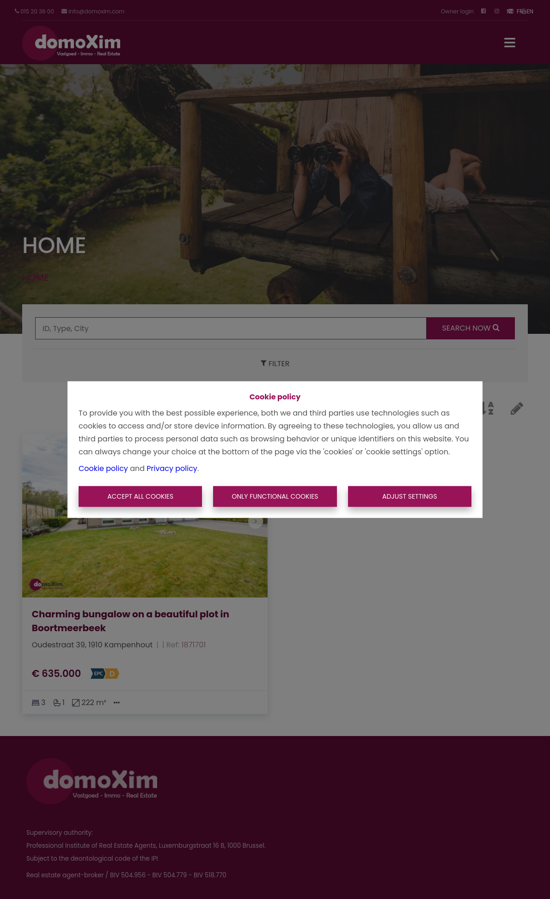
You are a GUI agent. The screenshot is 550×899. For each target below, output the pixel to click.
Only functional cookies (275, 496)
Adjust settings (409, 496)
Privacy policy (172, 468)
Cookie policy (103, 468)
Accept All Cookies (140, 496)
